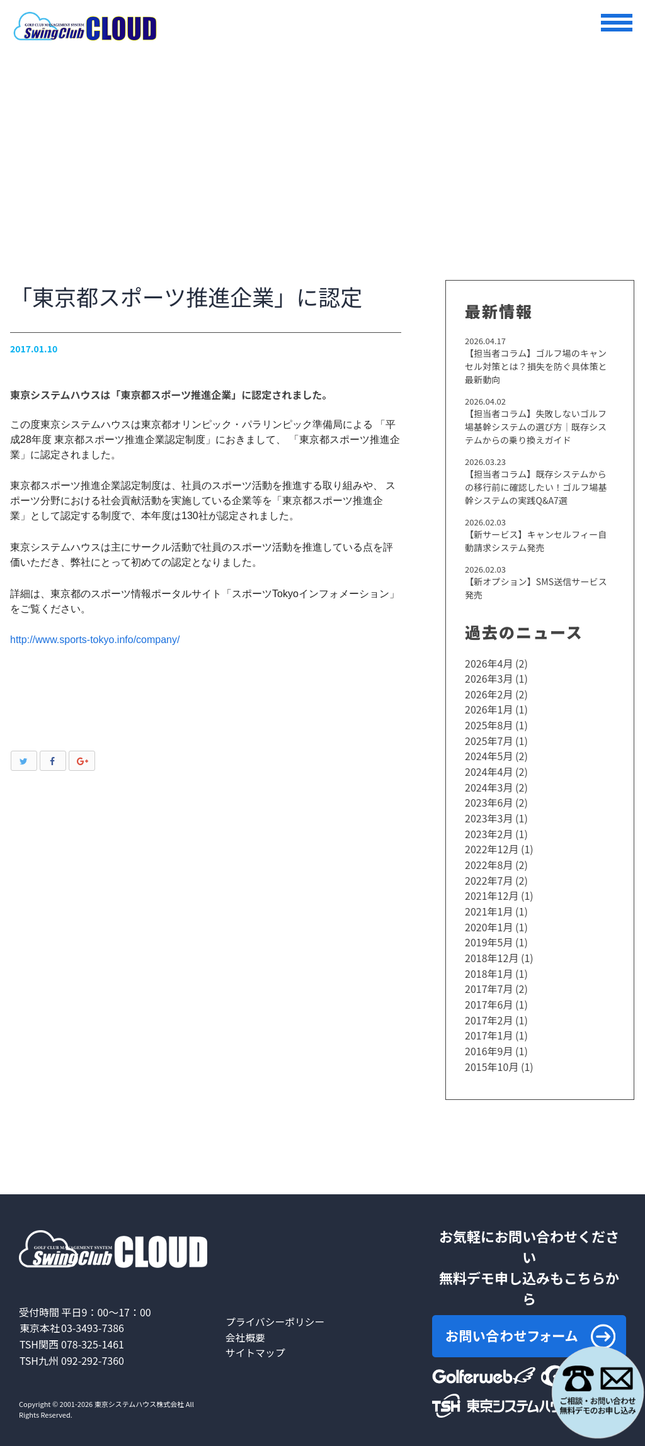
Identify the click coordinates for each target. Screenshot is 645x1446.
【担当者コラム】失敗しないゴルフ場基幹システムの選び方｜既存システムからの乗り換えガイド (540, 427)
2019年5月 (489, 936)
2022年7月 (489, 875)
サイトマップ (255, 1342)
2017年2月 (489, 1011)
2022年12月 (491, 845)
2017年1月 (489, 1026)
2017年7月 (489, 981)
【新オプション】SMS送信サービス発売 (535, 589)
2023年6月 (489, 800)
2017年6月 (489, 996)
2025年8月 (489, 724)
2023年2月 (489, 830)
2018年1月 (489, 966)
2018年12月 (491, 951)
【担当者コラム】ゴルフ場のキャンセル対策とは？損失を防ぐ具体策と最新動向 (540, 366)
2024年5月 (489, 755)
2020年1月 (489, 921)
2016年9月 (489, 1042)
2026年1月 (489, 709)
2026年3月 (489, 679)
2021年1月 (489, 906)
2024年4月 (489, 770)
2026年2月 (489, 694)
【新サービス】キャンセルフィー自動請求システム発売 (540, 542)
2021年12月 (491, 891)
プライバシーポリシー (275, 1312)
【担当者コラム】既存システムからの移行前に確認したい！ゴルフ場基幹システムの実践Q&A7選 (540, 487)
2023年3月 (489, 815)
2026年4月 (489, 664)
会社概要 (245, 1327)
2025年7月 (489, 740)
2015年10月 (491, 1057)
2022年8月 (489, 860)
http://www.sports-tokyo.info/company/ (95, 639)
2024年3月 (489, 785)
